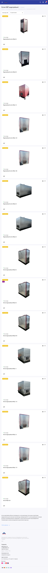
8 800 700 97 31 (4, 546)
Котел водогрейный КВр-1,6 (10, 434)
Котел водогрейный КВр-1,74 (10, 467)
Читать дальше (5, 525)
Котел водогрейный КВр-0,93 (10, 335)
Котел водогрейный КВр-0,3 (10, 269)
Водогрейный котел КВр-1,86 (10, 171)
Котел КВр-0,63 (6, 500)
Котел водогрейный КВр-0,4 (10, 302)
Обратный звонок (4, 549)
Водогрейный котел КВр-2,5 (10, 236)
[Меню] (2, 2)
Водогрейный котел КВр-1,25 (10, 138)
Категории (5, 12)
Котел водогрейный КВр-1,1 (10, 368)
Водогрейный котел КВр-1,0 (10, 105)
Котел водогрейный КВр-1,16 (10, 401)
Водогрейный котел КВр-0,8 (10, 72)
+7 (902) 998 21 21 (5, 547)
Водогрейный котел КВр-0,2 (10, 39)
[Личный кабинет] (43, 2)
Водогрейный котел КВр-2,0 (10, 204)
